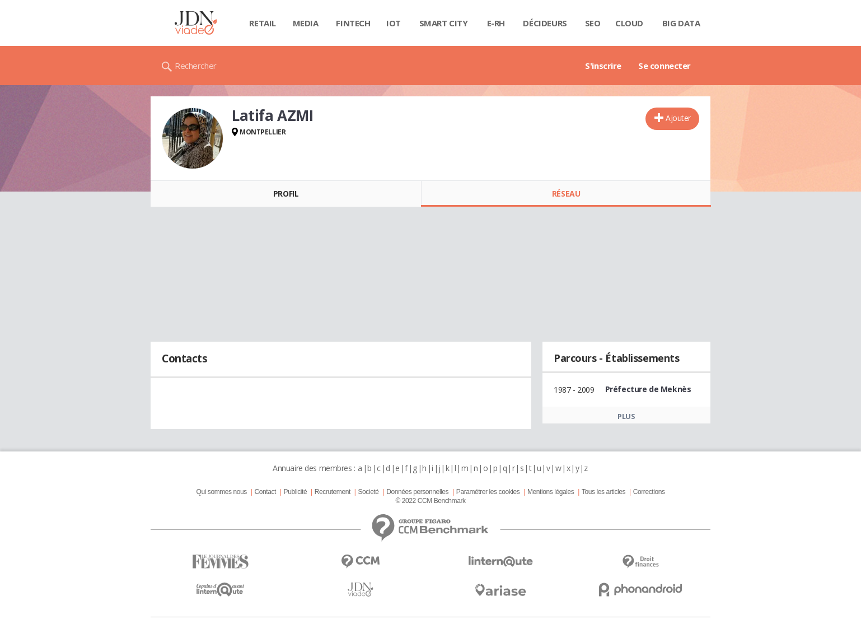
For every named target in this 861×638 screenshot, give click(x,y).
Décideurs (545, 23)
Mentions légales (550, 492)
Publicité (295, 492)
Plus (626, 416)
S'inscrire (603, 65)
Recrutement (332, 492)
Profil (285, 193)
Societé (368, 492)
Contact (265, 492)
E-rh (496, 23)
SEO (593, 23)
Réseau (566, 193)
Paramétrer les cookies (488, 492)
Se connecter (664, 65)
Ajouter (678, 118)
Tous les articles (603, 492)
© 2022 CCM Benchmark (430, 501)
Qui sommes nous (221, 492)
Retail (262, 23)
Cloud (629, 23)
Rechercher (196, 65)
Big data (681, 23)
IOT (393, 23)
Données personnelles (417, 492)
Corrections (649, 492)
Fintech (353, 23)
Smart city (443, 23)
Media (306, 23)
